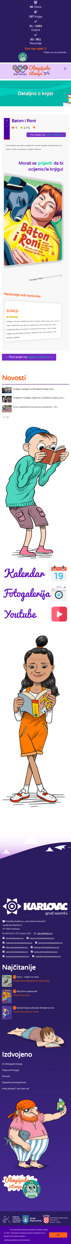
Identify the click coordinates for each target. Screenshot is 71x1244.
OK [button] (58, 1235)
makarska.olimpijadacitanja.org (19, 943)
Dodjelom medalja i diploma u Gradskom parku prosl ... (39, 398)
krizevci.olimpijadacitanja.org (42, 938)
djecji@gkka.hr (45, 933)
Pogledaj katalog (53, 279)
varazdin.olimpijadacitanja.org (48, 956)
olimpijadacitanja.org (15, 938)
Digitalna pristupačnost (14, 1082)
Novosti (6, 1076)
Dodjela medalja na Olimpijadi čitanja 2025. (33, 389)
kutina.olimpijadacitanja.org (45, 952)
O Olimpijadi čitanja (12, 1064)
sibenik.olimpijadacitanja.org (50, 943)
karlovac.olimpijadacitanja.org (46, 947)
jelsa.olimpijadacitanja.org (17, 947)
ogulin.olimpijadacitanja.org (17, 956)
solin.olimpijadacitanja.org (17, 952)
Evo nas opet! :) (35, 48)
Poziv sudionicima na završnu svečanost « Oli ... (35, 407)
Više (4, 417)
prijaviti (45, 163)
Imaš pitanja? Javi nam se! (15, 1088)
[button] (17, 1240)
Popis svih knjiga (10, 1070)
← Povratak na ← (47, 134)
